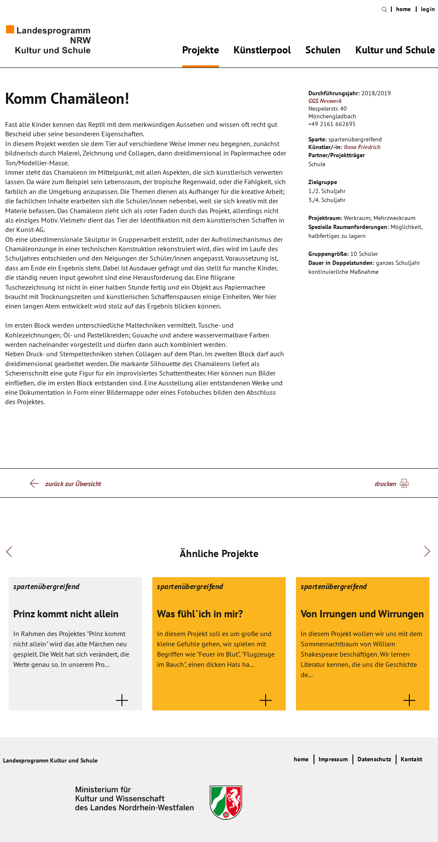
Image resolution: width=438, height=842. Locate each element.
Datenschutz (374, 759)
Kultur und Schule (395, 51)
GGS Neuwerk (325, 101)
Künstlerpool (262, 51)
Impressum (333, 759)
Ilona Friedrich (362, 147)
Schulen (322, 51)
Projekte (200, 51)
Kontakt (411, 759)
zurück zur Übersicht (73, 483)
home (403, 9)
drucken (385, 483)
